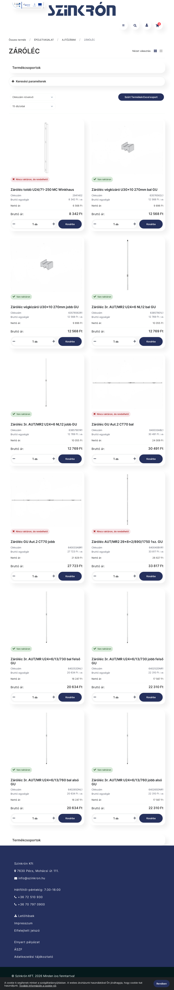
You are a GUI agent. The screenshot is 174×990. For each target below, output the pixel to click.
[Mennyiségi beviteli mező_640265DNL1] (32, 818)
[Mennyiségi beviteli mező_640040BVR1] (113, 576)
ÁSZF (18, 949)
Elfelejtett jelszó (27, 930)
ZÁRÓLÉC (89, 39)
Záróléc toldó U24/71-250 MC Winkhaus (42, 190)
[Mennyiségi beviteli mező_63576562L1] (113, 224)
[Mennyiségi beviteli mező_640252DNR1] (113, 697)
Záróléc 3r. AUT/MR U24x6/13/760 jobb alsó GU (127, 782)
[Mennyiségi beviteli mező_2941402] (32, 224)
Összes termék (17, 39)
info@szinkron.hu (29, 878)
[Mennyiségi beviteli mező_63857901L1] (113, 341)
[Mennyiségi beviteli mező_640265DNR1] (113, 818)
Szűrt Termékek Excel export (141, 97)
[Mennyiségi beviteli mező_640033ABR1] (32, 576)
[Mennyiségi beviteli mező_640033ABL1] (113, 459)
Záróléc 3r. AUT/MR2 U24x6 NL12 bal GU (124, 307)
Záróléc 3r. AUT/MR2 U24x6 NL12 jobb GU (44, 424)
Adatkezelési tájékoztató (33, 957)
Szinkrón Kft (23, 863)
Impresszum (23, 923)
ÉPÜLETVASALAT (44, 39)
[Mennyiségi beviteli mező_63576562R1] (32, 341)
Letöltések (24, 916)
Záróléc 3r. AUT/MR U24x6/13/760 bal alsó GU (45, 782)
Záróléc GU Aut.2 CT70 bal (113, 424)
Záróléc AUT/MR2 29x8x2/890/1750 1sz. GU (127, 542)
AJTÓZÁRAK (69, 39)
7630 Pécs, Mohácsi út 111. (36, 871)
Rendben (161, 983)
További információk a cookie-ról (37, 985)
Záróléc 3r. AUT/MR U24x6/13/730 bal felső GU (45, 661)
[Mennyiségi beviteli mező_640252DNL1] (32, 697)
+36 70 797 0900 (29, 904)
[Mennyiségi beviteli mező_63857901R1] (32, 459)
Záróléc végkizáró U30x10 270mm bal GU (124, 190)
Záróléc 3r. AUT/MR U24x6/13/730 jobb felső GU (127, 661)
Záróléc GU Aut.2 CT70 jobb (33, 542)
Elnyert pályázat (27, 942)
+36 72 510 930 (28, 897)
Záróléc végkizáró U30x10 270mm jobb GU (45, 307)
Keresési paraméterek (29, 81)
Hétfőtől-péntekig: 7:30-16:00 (37, 889)
